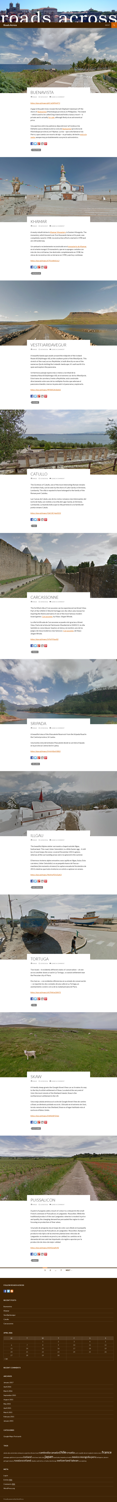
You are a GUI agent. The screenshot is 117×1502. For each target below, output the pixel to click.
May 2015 (7, 1404)
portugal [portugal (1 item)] (6, 1461)
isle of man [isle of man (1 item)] (35, 1457)
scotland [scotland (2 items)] (26, 1460)
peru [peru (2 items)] (93, 1456)
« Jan (6, 1359)
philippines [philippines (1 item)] (100, 1457)
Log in (6, 1475)
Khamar (39, 221)
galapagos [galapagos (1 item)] (6, 1457)
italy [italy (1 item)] (43, 1457)
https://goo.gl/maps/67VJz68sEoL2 (45, 260)
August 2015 (8, 1400)
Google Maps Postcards (12, 1436)
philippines (36, 150)
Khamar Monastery (58, 232)
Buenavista (42, 92)
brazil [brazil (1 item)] (37, 1453)
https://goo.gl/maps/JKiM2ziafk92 (45, 1248)
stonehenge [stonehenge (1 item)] (53, 1461)
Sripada (38, 723)
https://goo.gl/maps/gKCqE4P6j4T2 (45, 103)
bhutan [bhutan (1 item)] (33, 1453)
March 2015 (8, 1412)
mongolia (36, 273)
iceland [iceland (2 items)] (27, 1456)
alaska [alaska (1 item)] (5, 1453)
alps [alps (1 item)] (9, 1453)
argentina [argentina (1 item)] (27, 1453)
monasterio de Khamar (77, 246)
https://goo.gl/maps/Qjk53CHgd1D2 (46, 513)
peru (34, 1005)
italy (34, 526)
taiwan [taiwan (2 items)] (74, 1460)
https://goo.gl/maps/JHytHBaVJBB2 (46, 751)
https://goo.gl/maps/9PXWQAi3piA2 (46, 390)
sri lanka (36, 764)
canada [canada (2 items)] (55, 1452)
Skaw (36, 1076)
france (35, 652)
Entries (8, 1480)
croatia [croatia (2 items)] (70, 1452)
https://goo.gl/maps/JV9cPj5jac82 (44, 639)
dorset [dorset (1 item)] (86, 1453)
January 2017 (8, 1382)
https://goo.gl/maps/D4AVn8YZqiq (45, 1116)
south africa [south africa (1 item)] (39, 1461)
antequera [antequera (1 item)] (21, 1453)
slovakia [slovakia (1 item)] (33, 1461)
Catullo (39, 474)
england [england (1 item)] (90, 1453)
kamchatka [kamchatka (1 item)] (56, 1457)
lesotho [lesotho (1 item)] (69, 1457)
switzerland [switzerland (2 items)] (63, 1460)
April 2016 (7, 1387)
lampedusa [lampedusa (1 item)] (63, 1457)
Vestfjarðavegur (48, 344)
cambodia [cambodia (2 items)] (44, 1452)
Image (34, 97)
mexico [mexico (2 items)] (76, 1456)
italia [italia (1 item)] (40, 1457)
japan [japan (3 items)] (49, 1456)
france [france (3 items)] (107, 1452)
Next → (69, 1270)
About (107, 25)
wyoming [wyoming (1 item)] (83, 1461)
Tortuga (40, 958)
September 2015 (10, 1395)
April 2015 (7, 1408)
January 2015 (8, 1421)
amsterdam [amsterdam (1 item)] (13, 1453)
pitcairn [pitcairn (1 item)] (106, 1457)
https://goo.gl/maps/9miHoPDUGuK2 (46, 875)
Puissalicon (43, 1200)
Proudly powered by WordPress (14, 1499)
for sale (51, 117)
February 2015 (9, 1417)
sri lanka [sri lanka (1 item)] (46, 1461)
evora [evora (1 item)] (99, 1453)
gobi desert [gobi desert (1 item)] (13, 1457)
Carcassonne (45, 597)
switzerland (37, 887)
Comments (9, 1484)
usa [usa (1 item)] (80, 1461)
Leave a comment (57, 97)
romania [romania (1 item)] (11, 1461)
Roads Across (10, 25)
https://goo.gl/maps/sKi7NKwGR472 (46, 992)
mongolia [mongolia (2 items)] (85, 1456)
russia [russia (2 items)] (17, 1460)
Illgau (37, 835)
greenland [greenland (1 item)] (20, 1457)
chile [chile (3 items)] (62, 1452)
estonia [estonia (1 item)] (95, 1453)
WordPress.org (9, 1488)
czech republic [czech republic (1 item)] (79, 1453)
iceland (35, 402)
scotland (36, 1128)
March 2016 (8, 1391)
